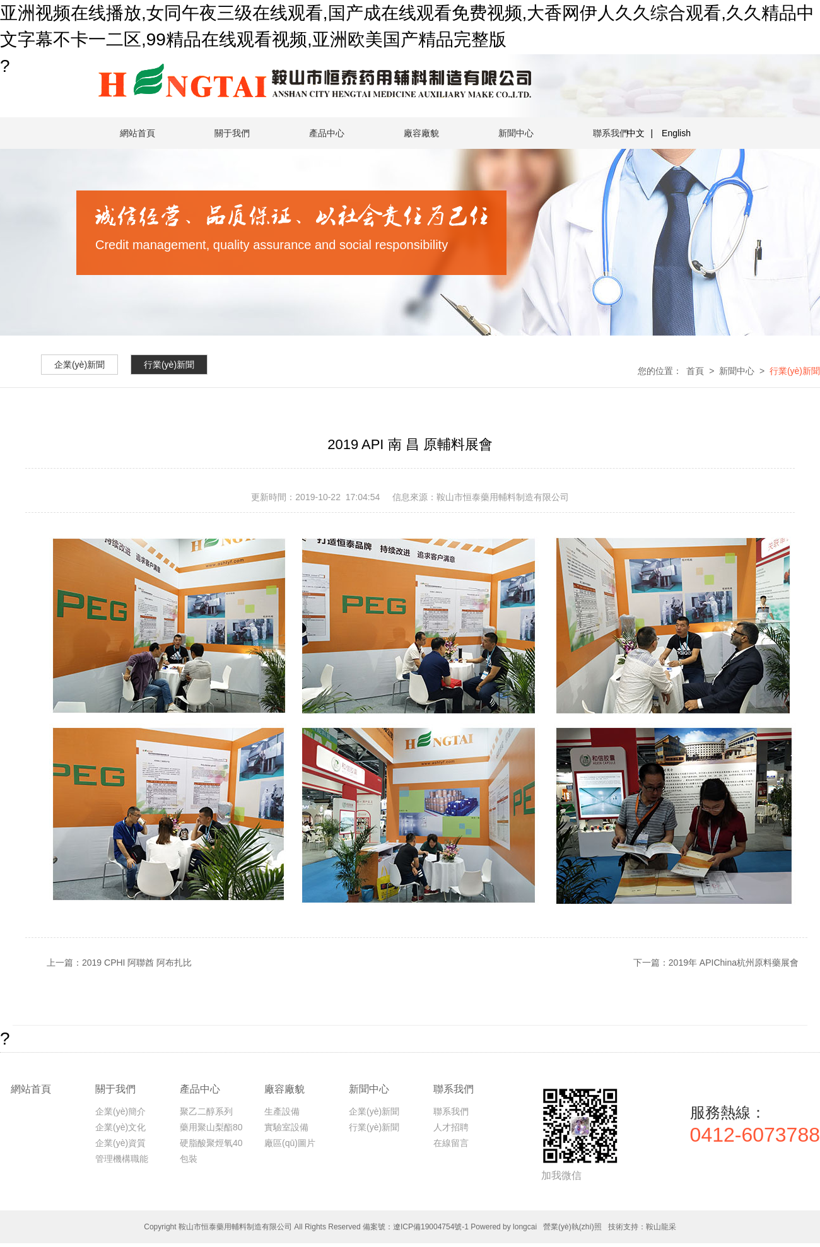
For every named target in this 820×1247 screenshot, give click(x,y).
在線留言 (451, 1143)
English (676, 133)
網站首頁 (137, 133)
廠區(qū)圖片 (289, 1143)
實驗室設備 (286, 1127)
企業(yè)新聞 (374, 1111)
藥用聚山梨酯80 (211, 1127)
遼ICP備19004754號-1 (431, 1226)
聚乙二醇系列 (206, 1111)
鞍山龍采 (661, 1226)
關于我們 (232, 133)
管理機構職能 (121, 1159)
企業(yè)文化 (120, 1127)
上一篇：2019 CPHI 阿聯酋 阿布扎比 (119, 962)
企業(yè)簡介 (120, 1111)
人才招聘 (451, 1127)
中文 (636, 133)
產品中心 (326, 133)
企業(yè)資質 (120, 1143)
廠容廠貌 (421, 133)
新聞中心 (516, 133)
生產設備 (282, 1111)
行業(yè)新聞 (795, 371)
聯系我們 (610, 133)
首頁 (695, 371)
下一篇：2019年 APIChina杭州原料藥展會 (716, 962)
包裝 (188, 1159)
